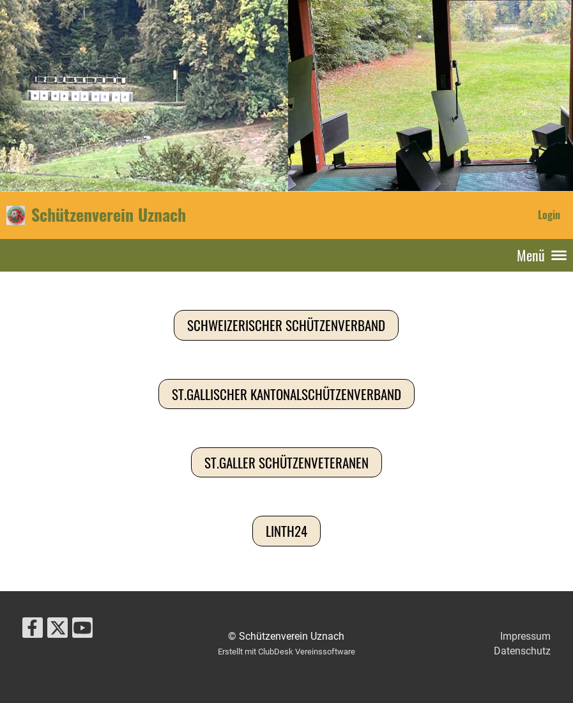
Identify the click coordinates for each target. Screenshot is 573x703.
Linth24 (286, 531)
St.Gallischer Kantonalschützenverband (286, 394)
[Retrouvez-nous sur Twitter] (57, 631)
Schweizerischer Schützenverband (286, 325)
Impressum (525, 636)
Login (549, 214)
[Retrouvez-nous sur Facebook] (32, 631)
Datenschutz (522, 651)
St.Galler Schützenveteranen (286, 462)
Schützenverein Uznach (108, 214)
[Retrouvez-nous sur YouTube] (82, 631)
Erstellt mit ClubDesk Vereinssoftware (286, 651)
